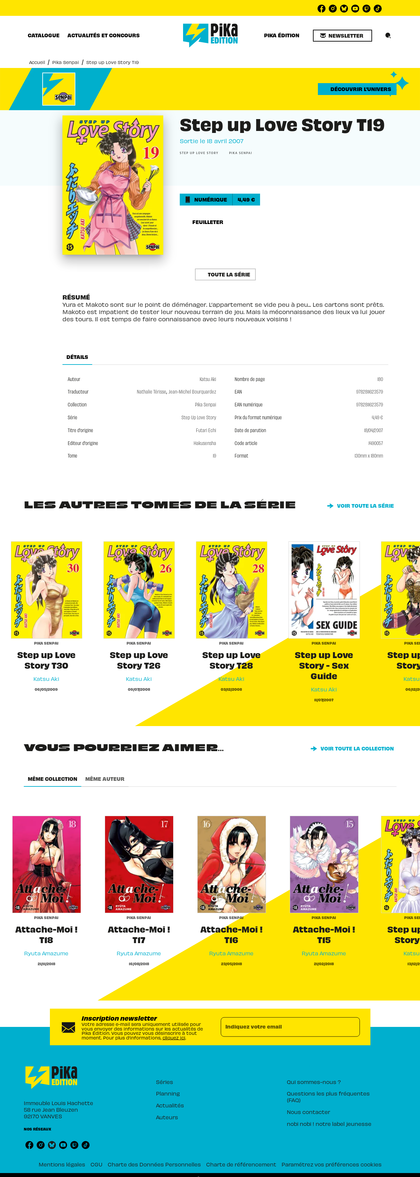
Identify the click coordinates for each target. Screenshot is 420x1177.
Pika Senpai (65, 62)
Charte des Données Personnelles (154, 1164)
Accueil (37, 62)
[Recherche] (388, 35)
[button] (342, 36)
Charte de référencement (241, 1164)
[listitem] (321, 8)
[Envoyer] (352, 1027)
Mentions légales (62, 1164)
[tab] (43, 35)
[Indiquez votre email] (282, 1026)
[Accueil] (210, 35)
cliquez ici (174, 1037)
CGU (96, 1164)
